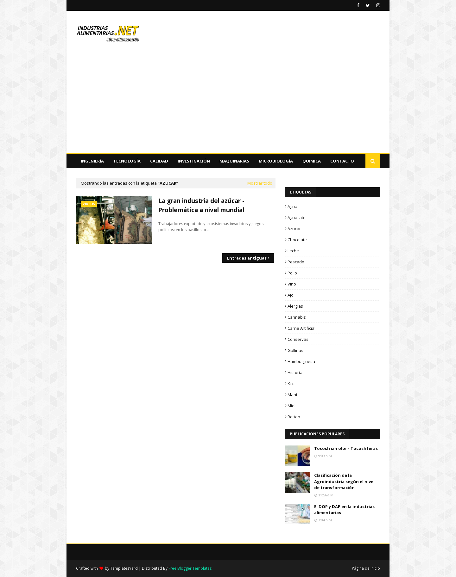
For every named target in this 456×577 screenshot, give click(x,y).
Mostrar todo (259, 183)
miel (291, 405)
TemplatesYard (124, 568)
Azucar (294, 228)
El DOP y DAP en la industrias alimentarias (344, 510)
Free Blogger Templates (190, 568)
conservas (298, 339)
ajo (291, 295)
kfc (291, 383)
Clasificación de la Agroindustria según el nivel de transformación (344, 481)
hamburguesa (301, 361)
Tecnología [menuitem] (127, 161)
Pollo (292, 273)
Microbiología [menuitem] (276, 161)
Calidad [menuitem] (159, 161)
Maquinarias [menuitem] (234, 161)
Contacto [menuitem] (342, 161)
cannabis (297, 317)
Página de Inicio (366, 568)
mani (292, 394)
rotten (294, 417)
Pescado (296, 262)
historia (295, 372)
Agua (292, 206)
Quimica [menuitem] (311, 161)
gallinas (295, 350)
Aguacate (297, 217)
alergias (295, 306)
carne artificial (301, 328)
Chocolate (297, 239)
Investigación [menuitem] (194, 161)
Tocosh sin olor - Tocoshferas (346, 448)
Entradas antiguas (247, 258)
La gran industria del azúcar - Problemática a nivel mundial (201, 205)
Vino (292, 284)
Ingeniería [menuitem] (92, 161)
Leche (293, 251)
